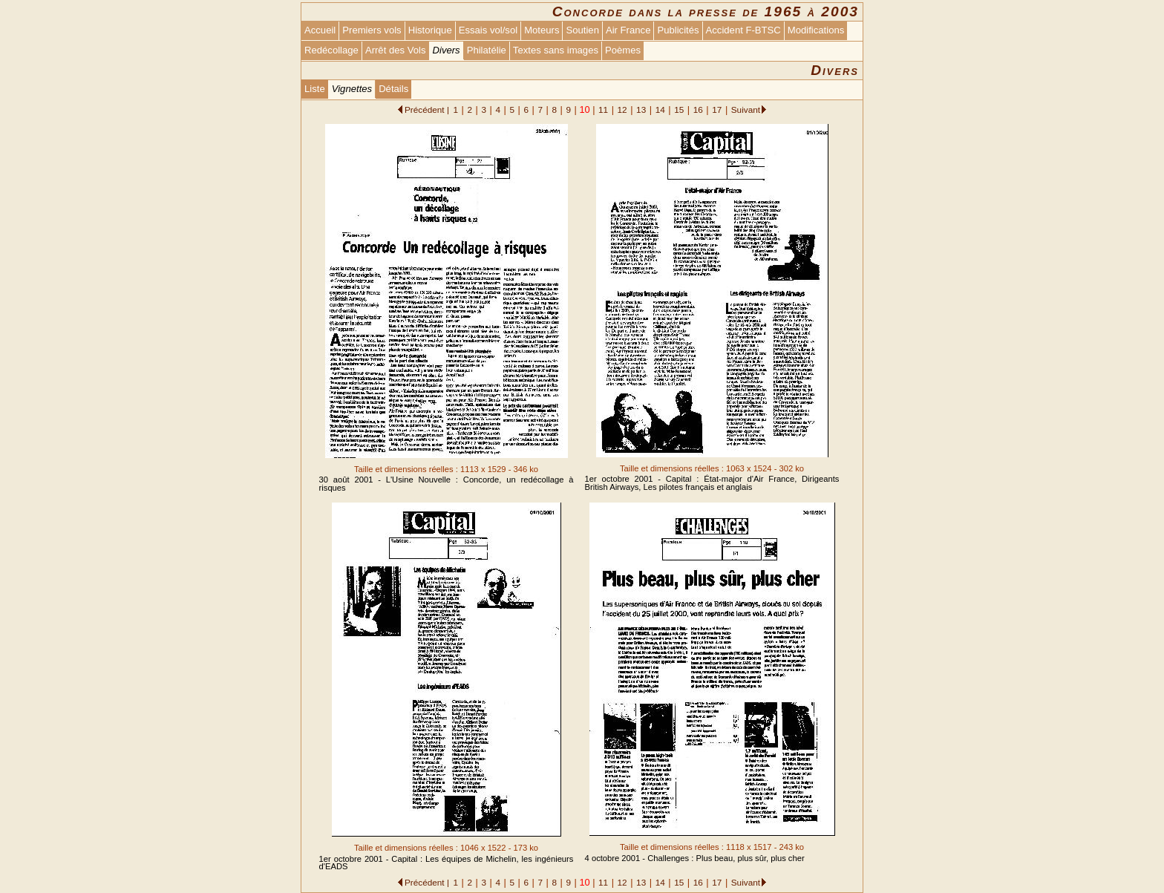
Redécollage (331, 50)
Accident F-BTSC (743, 30)
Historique (430, 30)
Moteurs (541, 30)
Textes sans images (555, 50)
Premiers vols (371, 30)
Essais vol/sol (488, 30)
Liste (314, 88)
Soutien (582, 30)
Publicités (678, 30)
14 (660, 109)
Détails (393, 88)
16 (698, 109)
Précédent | (427, 109)
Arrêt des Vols (395, 50)
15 (679, 109)
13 (641, 109)
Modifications (816, 30)
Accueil (320, 30)
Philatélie (486, 50)
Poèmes (623, 50)
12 (622, 109)
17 (717, 109)
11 (603, 109)
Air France (628, 30)
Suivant (745, 109)
